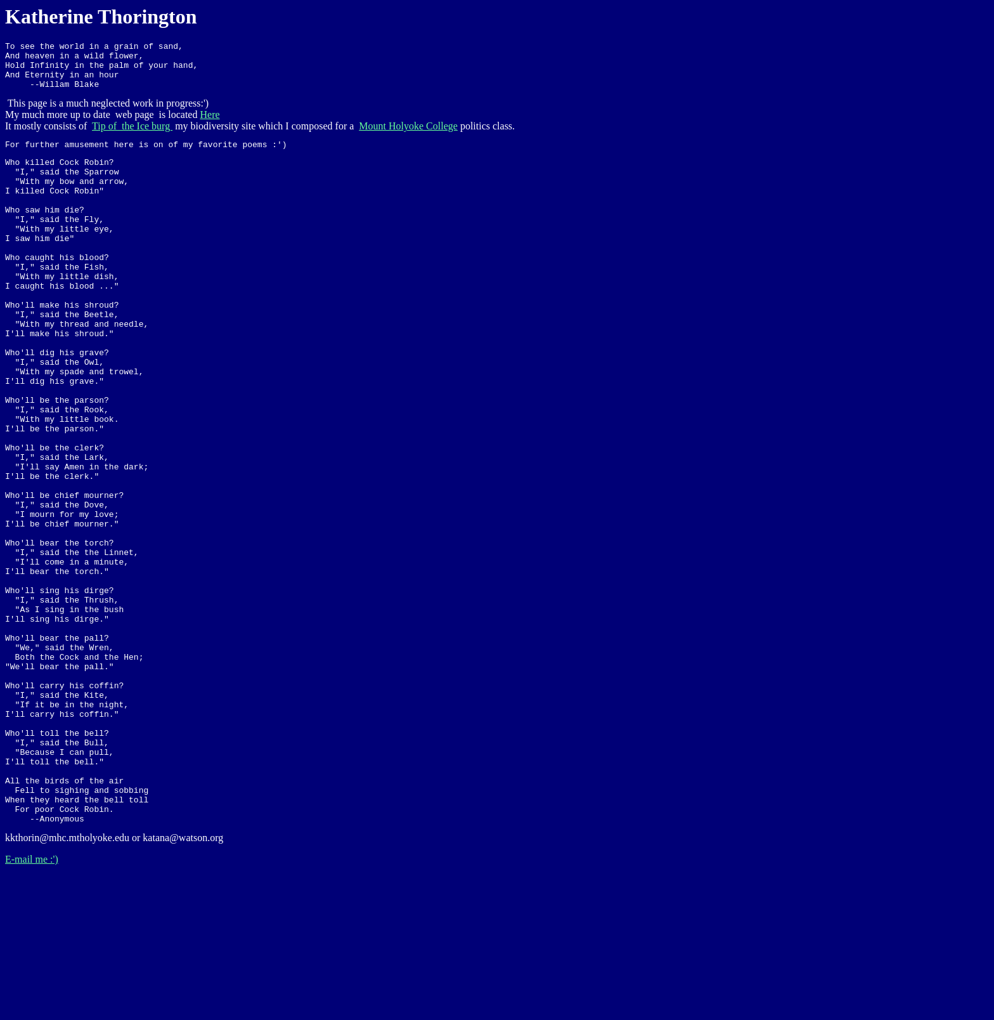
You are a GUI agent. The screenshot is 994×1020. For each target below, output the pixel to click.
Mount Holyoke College (408, 135)
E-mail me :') (31, 1003)
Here (209, 124)
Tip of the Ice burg (132, 135)
